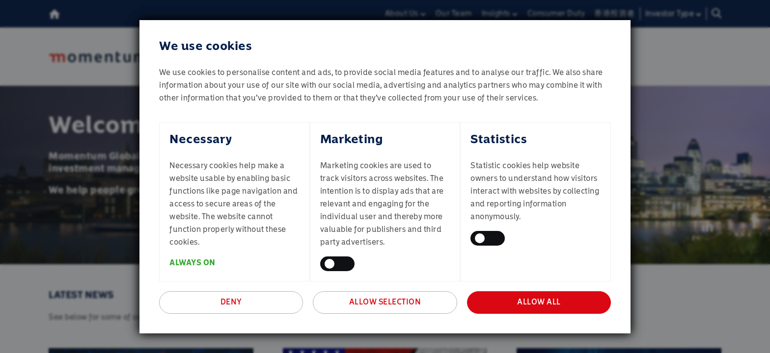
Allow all (539, 301)
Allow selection (385, 301)
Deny (231, 301)
